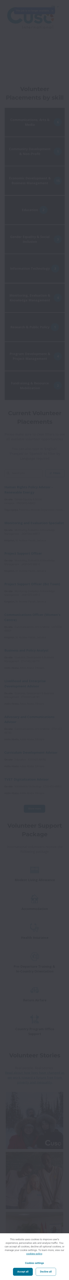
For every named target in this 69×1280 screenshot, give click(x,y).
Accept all (22, 1271)
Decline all (46, 1271)
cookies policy (34, 1253)
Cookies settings (34, 1263)
